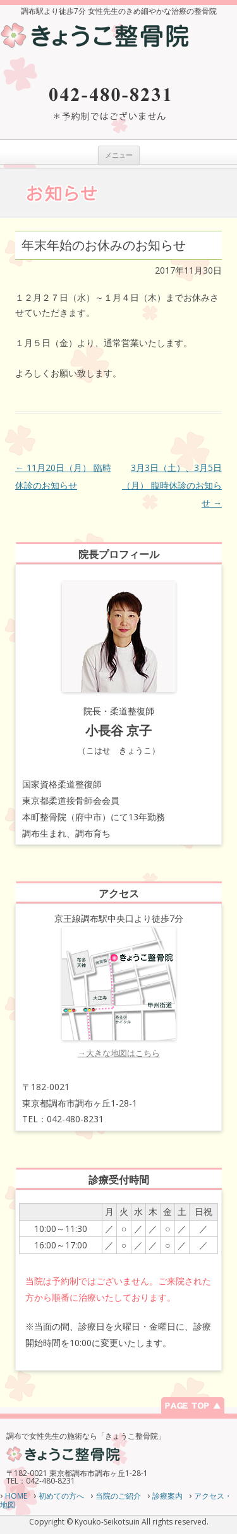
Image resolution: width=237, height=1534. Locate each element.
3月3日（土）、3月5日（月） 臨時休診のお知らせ (172, 485)
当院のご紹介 (118, 1495)
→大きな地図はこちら (119, 1053)
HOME (16, 1495)
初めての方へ (61, 1495)
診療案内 (167, 1495)
